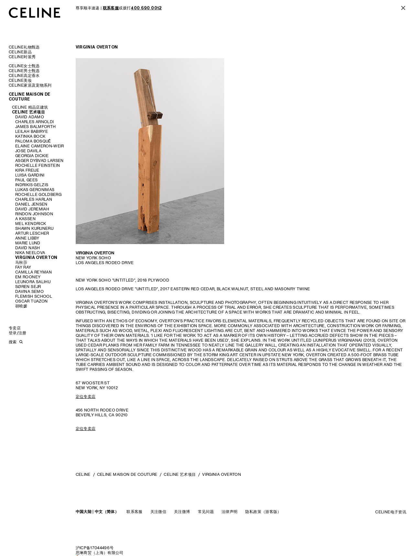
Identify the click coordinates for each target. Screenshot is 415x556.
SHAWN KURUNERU (34, 228)
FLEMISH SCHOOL (33, 296)
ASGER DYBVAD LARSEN (39, 160)
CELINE (83, 474)
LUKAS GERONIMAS (34, 189)
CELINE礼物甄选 (24, 47)
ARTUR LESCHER (32, 233)
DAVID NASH (27, 247)
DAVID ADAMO (29, 116)
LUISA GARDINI (30, 175)
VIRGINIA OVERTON (36, 257)
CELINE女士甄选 (24, 65)
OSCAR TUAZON (31, 301)
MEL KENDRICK (30, 223)
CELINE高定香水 (24, 75)
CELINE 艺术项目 (28, 112)
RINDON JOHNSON (34, 213)
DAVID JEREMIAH (32, 209)
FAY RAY (23, 267)
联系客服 (134, 511)
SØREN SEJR (28, 286)
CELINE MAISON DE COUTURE (29, 97)
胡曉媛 (21, 306)
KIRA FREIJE (27, 170)
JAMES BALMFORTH (35, 126)
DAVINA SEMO (29, 291)
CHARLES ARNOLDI (34, 121)
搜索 (12, 341)
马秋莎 (21, 262)
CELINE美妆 (20, 80)
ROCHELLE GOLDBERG (38, 194)
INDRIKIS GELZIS (31, 184)
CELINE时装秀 (22, 56)
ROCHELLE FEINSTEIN (37, 165)
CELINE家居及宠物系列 (30, 85)
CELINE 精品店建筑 (30, 107)
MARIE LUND (27, 243)
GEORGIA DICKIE (32, 155)
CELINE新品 (20, 51)
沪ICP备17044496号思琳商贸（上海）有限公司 (100, 550)
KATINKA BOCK (30, 136)
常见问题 (206, 511)
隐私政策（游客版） (263, 511)
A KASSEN (25, 218)
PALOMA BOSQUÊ (33, 141)
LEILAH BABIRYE (31, 131)
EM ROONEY (27, 276)
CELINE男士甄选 (24, 70)
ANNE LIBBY (27, 238)
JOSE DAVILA (28, 150)
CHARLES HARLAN (33, 199)
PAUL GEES (26, 179)
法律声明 (229, 511)
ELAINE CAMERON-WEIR (39, 146)
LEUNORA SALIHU (32, 281)
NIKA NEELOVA (30, 252)
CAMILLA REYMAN (33, 272)
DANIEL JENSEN (31, 204)
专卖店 (15, 328)
